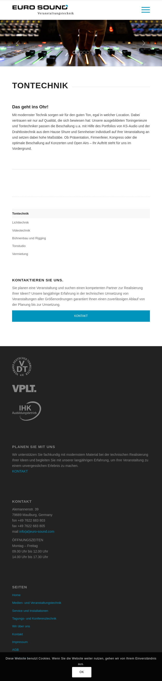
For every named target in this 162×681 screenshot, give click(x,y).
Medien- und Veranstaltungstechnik (36, 603)
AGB (15, 649)
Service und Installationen (30, 611)
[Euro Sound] (67, 10)
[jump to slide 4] (84, 52)
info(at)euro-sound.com (36, 531)
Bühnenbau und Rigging (29, 238)
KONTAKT (20, 471)
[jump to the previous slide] (18, 43)
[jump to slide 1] (74, 52)
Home (16, 595)
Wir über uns (21, 626)
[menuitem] (143, 10)
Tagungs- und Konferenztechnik (34, 618)
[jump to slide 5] (87, 52)
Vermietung (20, 254)
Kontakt (81, 316)
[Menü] (143, 10)
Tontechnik (20, 213)
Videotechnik (21, 230)
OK (82, 672)
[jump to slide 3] (81, 52)
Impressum (20, 642)
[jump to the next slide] (144, 43)
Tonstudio (19, 246)
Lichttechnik (20, 222)
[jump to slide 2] (77, 52)
